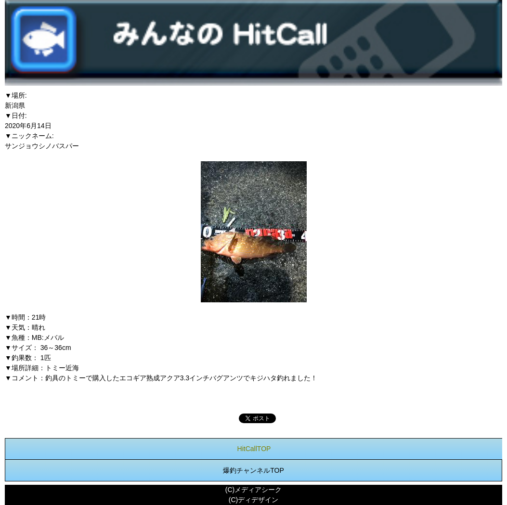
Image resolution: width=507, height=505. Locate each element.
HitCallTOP (254, 449)
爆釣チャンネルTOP (253, 470)
